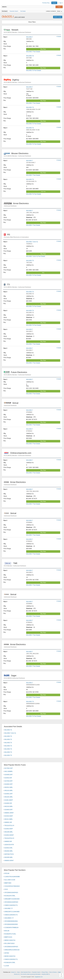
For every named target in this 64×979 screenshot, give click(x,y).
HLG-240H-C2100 (9, 880)
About (18, 972)
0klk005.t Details (57, 17)
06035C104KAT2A (9, 956)
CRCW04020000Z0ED (11, 924)
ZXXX (6, 889)
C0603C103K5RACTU (11, 959)
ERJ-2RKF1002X (9, 943)
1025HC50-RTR (9, 844)
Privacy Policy (45, 972)
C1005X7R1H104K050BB (12, 876)
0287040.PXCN (9, 854)
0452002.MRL (8, 851)
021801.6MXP (8, 800)
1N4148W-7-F (8, 908)
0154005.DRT (8, 774)
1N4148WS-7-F (9, 918)
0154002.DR (8, 803)
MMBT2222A (8, 937)
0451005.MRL (8, 832)
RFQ (43, 272)
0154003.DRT (8, 809)
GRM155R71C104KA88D (12, 911)
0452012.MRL (8, 787)
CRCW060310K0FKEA (11, 892)
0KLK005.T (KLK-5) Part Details (35, 256)
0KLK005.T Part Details (33, 51)
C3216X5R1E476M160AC (12, 886)
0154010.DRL (8, 848)
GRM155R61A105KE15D (11, 950)
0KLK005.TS (30, 56)
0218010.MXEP (9, 835)
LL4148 (6, 965)
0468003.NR (8, 841)
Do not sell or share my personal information (30, 974)
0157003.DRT (8, 781)
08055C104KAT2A (9, 940)
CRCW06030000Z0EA (11, 921)
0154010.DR (8, 778)
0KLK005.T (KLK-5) (32, 241)
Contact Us (13, 972)
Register (54, 2)
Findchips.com (2, 2)
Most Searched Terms (26, 972)
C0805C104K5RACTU (11, 905)
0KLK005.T (29, 37)
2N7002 (6, 953)
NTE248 (6, 873)
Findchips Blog (45, 2)
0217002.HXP (8, 768)
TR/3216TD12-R (9, 825)
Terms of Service (53, 972)
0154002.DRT (8, 784)
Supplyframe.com (38, 976)
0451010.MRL (8, 806)
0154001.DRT (8, 793)
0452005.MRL (8, 857)
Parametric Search (36, 972)
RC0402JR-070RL (9, 895)
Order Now (43, 191)
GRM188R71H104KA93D (12, 899)
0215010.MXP (8, 816)
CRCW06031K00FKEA (11, 946)
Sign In (61, 2)
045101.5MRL (8, 819)
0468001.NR (8, 822)
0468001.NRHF (9, 813)
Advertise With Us (46, 974)
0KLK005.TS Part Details (33, 70)
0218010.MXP (8, 828)
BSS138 (6, 930)
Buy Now (43, 49)
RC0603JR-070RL (9, 962)
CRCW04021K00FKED (11, 902)
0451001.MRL (8, 797)
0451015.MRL (8, 790)
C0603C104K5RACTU (11, 915)
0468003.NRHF (9, 860)
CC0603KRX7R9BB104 (11, 927)
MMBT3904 (7, 883)
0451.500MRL (8, 771)
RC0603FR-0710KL (10, 934)
